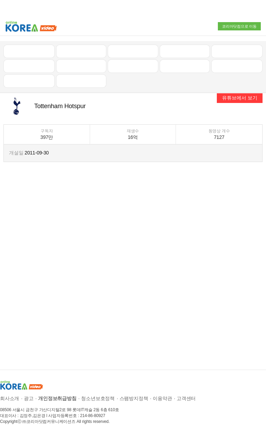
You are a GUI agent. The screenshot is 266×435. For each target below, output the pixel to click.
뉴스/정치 (133, 51)
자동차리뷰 (185, 51)
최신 (29, 51)
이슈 (185, 66)
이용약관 (162, 398)
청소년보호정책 (98, 398)
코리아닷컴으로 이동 (239, 26)
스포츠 (237, 66)
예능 (133, 66)
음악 (81, 80)
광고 (29, 398)
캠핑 (81, 66)
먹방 (29, 80)
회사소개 (9, 398)
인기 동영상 (81, 51)
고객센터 (186, 398)
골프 (237, 51)
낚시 (29, 66)
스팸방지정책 (133, 398)
